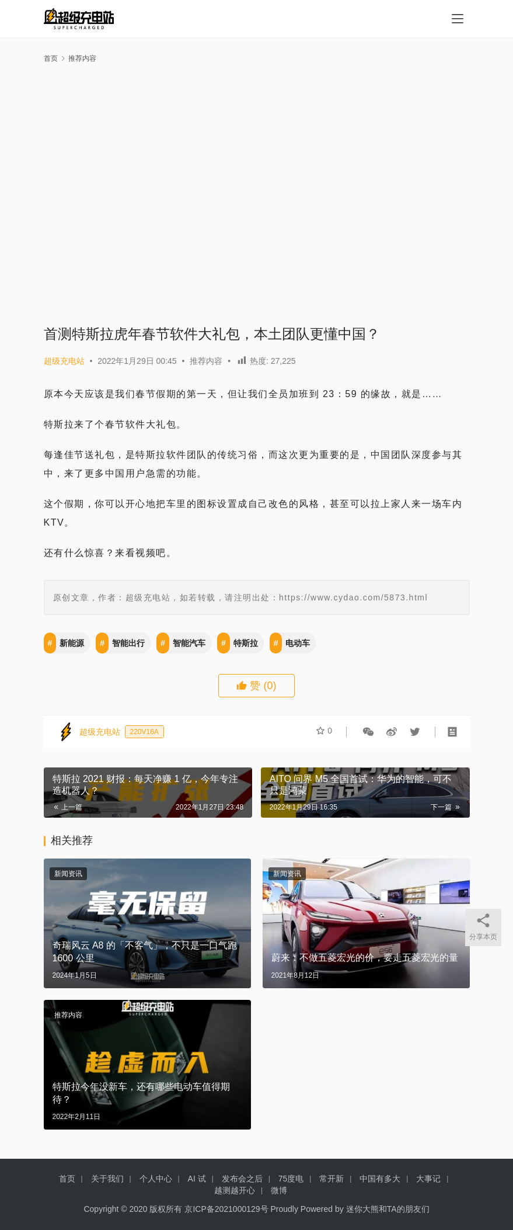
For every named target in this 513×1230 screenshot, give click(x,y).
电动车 (297, 643)
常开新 (331, 1178)
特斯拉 (245, 643)
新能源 (72, 643)
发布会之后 (242, 1178)
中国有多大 (380, 1178)
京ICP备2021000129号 (226, 1209)
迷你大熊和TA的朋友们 (388, 1209)
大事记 (428, 1178)
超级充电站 (64, 361)
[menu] (457, 18)
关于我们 (107, 1178)
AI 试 (197, 1178)
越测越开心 (234, 1190)
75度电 (291, 1178)
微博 (279, 1190)
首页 (51, 58)
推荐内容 (206, 361)
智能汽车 (189, 643)
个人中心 (155, 1178)
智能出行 (128, 643)
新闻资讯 (68, 874)
